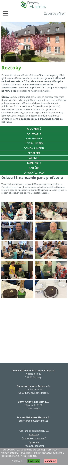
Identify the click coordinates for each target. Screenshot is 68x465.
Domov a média (34, 148)
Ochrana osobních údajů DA (34, 430)
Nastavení (17, 460)
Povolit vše (33, 460)
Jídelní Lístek (34, 143)
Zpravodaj (34, 442)
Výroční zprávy (34, 172)
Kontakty (34, 163)
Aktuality (34, 133)
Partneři (34, 158)
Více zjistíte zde (28, 455)
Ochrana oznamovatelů (34, 438)
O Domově (34, 128)
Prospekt (34, 153)
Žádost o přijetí (54, 13)
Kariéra (34, 167)
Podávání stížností (34, 445)
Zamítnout (50, 460)
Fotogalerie (34, 138)
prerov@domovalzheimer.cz (33, 420)
